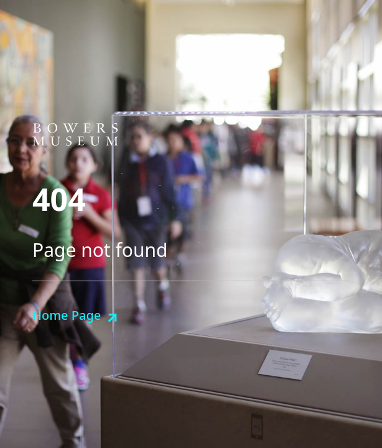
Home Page (66, 315)
